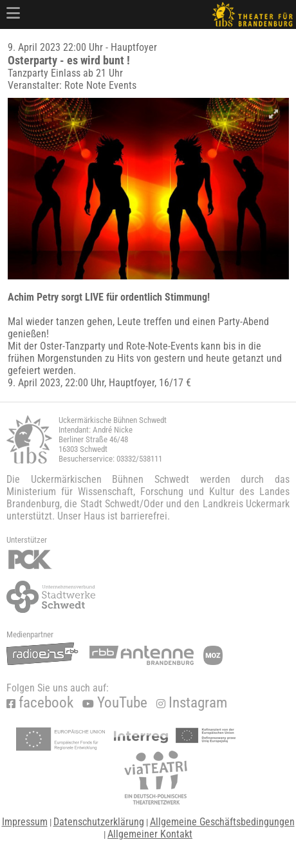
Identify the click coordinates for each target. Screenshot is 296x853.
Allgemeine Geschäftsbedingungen (222, 822)
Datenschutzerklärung (98, 822)
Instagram (191, 702)
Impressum (25, 822)
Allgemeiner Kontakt (149, 834)
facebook (39, 702)
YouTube (114, 702)
